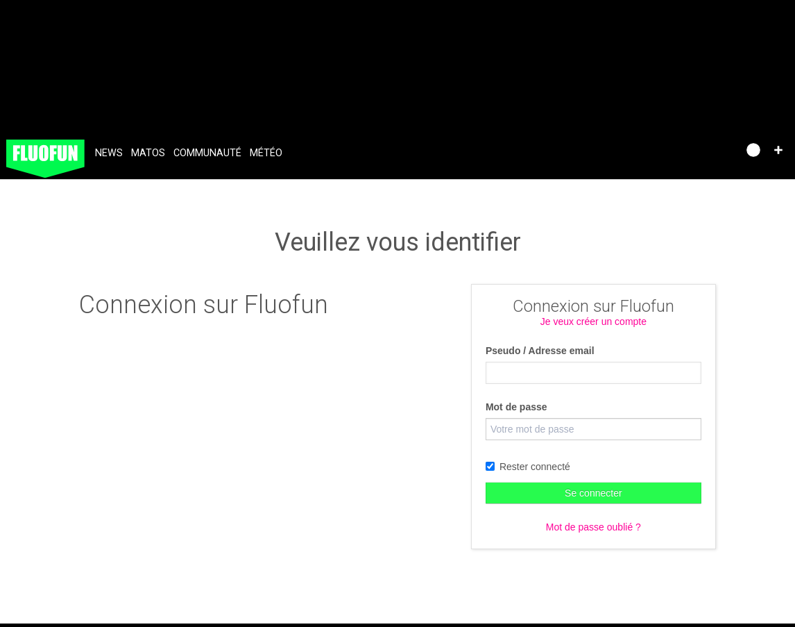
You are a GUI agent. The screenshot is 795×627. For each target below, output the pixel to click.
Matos (148, 153)
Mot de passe (516, 406)
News (109, 153)
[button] (778, 150)
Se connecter (593, 493)
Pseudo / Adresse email (540, 350)
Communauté (207, 153)
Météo (266, 153)
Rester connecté (528, 466)
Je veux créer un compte (593, 321)
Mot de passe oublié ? (593, 527)
